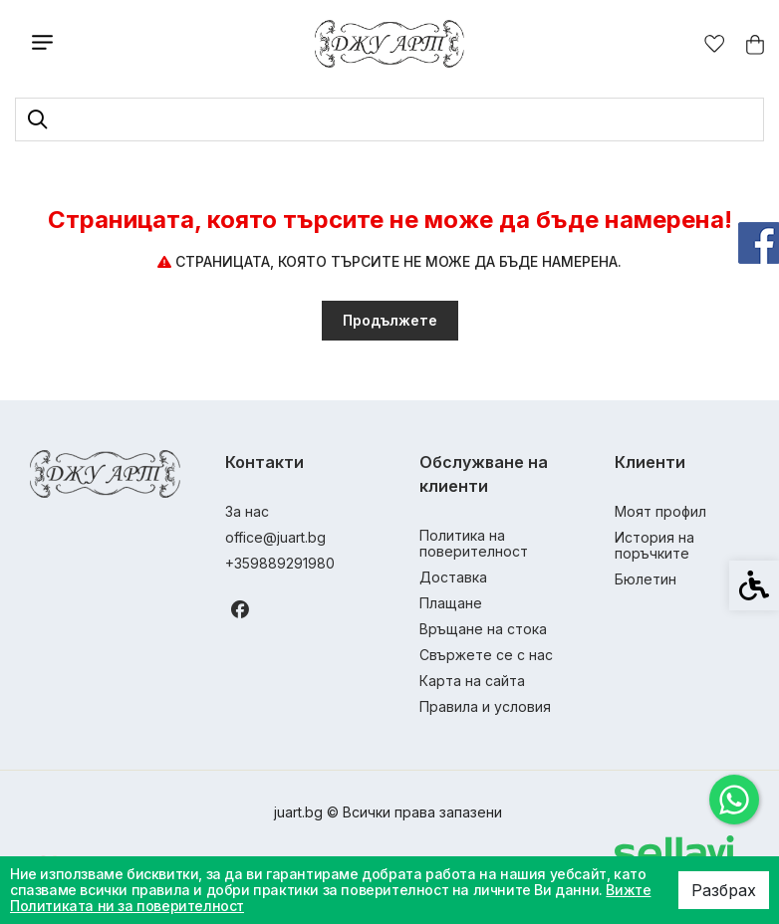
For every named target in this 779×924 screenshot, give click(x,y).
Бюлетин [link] (645, 579)
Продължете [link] (390, 320)
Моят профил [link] (660, 511)
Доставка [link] (453, 577)
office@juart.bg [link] (275, 537)
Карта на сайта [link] (472, 680)
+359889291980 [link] (280, 563)
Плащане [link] (450, 602)
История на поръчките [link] (654, 545)
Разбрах (723, 890)
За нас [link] (247, 511)
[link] (734, 799)
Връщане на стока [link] (483, 628)
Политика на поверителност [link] (473, 543)
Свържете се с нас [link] (486, 654)
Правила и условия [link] (485, 706)
